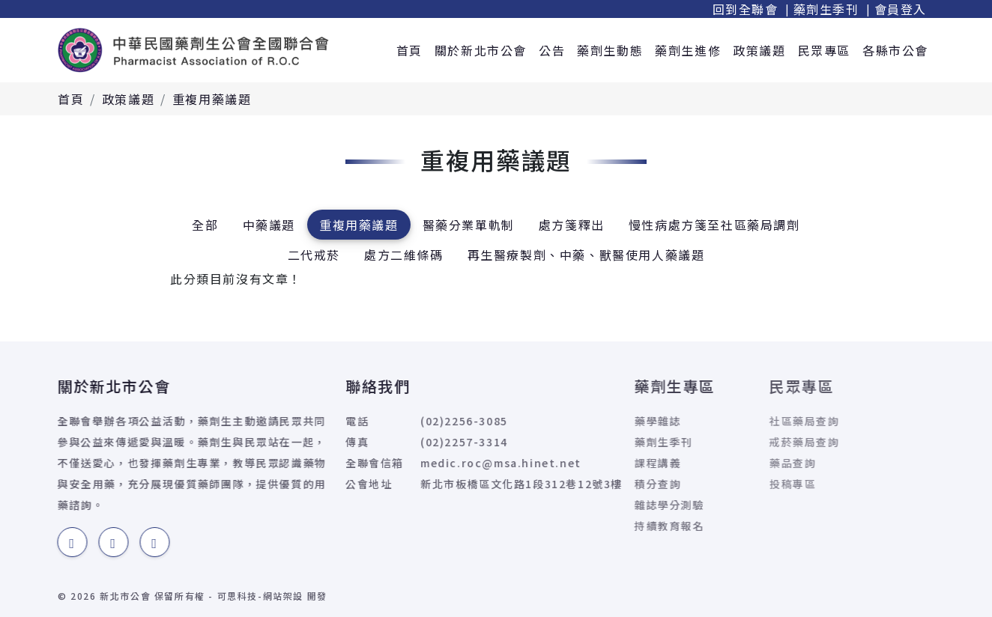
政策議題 (759, 50)
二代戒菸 (314, 255)
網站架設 (283, 595)
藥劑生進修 (688, 50)
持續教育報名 (633, 525)
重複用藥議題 (212, 99)
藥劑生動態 (610, 50)
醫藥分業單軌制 (469, 225)
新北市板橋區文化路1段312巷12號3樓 (488, 483)
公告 (552, 50)
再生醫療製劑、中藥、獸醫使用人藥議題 (586, 255)
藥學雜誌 (621, 420)
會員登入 (900, 9)
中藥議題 (269, 225)
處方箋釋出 (572, 225)
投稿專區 (742, 483)
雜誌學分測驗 (633, 504)
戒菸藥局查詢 (754, 441)
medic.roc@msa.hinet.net (467, 462)
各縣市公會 (895, 50)
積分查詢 (621, 483)
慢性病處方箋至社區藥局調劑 (714, 225)
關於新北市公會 (481, 50)
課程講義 (621, 462)
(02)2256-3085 (430, 420)
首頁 (409, 50)
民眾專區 (824, 50)
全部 (205, 225)
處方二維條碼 (404, 255)
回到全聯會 (745, 9)
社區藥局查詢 (754, 420)
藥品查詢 (742, 462)
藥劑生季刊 (826, 9)
